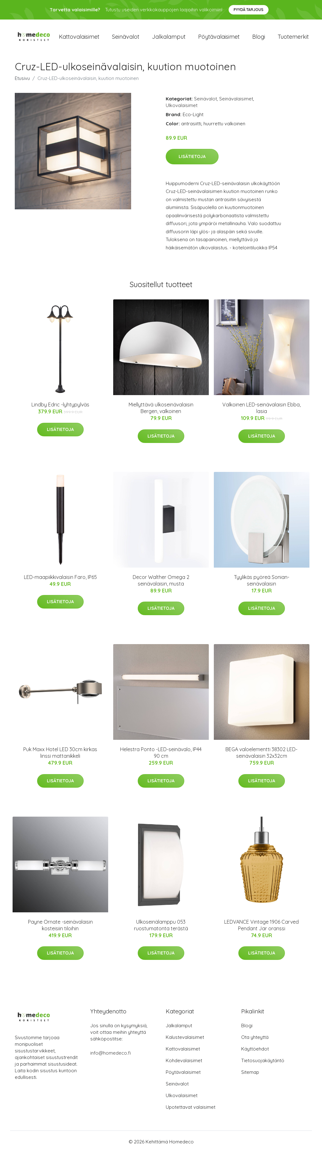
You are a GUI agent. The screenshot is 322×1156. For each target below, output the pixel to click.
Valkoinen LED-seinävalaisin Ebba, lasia (261, 411)
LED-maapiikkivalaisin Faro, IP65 (60, 580)
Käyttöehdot (255, 1052)
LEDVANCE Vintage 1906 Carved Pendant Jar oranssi (261, 928)
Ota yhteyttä (255, 1041)
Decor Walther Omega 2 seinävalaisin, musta (161, 583)
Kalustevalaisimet (185, 1041)
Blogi (258, 38)
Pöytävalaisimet (219, 38)
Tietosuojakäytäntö (262, 1064)
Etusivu (22, 81)
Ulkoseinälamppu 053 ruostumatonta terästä (161, 928)
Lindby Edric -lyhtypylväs (60, 408)
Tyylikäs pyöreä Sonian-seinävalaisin (261, 583)
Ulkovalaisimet (181, 108)
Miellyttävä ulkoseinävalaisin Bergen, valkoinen (161, 411)
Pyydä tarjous (249, 9)
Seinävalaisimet (236, 102)
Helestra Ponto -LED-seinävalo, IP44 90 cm (161, 756)
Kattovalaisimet (79, 38)
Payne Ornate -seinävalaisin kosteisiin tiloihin (60, 928)
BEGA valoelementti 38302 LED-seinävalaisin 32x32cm (261, 756)
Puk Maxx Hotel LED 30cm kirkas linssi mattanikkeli (60, 756)
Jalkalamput (169, 38)
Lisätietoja (192, 159)
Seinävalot (125, 38)
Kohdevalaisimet (184, 1064)
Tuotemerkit (293, 38)
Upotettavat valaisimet (190, 1111)
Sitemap (250, 1076)
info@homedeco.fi (110, 1056)
